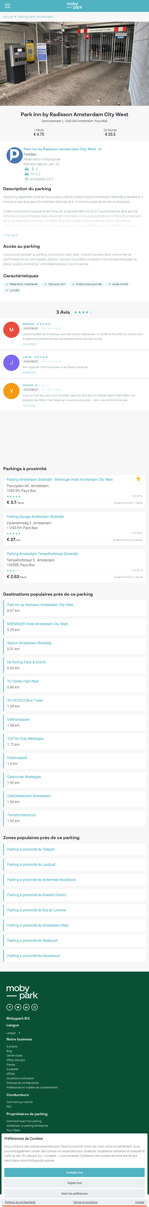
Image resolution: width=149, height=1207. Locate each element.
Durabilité (12, 1069)
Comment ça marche (19, 1102)
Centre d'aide (14, 1055)
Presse (10, 1064)
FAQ (8, 1106)
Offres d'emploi (15, 1060)
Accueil (8, 17)
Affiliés (10, 1073)
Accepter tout (74, 1172)
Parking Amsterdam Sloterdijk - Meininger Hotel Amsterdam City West (60, 479)
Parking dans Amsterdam (35, 17)
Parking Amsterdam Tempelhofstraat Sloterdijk (42, 554)
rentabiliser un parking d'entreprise (27, 1125)
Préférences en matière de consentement (32, 1087)
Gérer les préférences (74, 1193)
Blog (9, 1051)
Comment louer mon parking (23, 1121)
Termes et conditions (85, 1202)
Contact (139, 1202)
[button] (11, 64)
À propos (11, 1046)
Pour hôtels (13, 1130)
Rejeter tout (75, 1183)
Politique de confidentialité (20, 1202)
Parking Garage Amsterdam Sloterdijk (35, 517)
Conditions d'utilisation (20, 1078)
